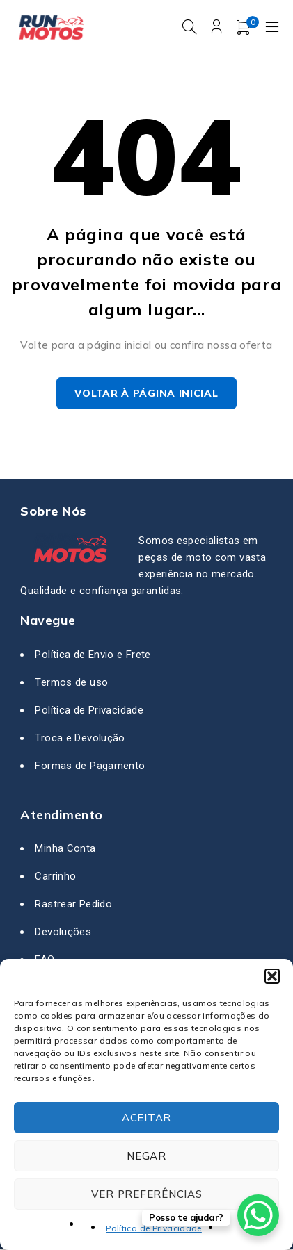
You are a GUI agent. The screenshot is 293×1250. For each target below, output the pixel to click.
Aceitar (146, 1117)
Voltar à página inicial (146, 394)
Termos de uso (71, 683)
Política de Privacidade (154, 1228)
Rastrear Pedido (73, 905)
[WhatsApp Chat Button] (258, 1215)
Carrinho (55, 877)
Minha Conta (65, 850)
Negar (146, 1155)
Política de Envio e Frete (92, 655)
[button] (272, 976)
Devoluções (63, 933)
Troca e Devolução (80, 738)
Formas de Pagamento (90, 766)
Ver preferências (147, 1194)
